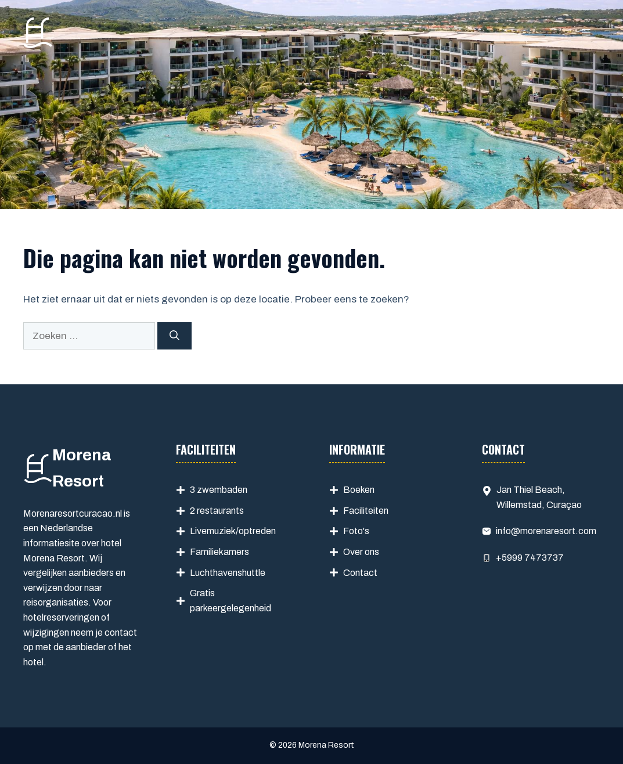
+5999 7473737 (530, 558)
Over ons (361, 552)
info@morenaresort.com (546, 531)
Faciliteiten (365, 511)
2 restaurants (217, 511)
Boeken (358, 490)
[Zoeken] (174, 336)
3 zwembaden (218, 490)
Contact (360, 573)
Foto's (356, 531)
